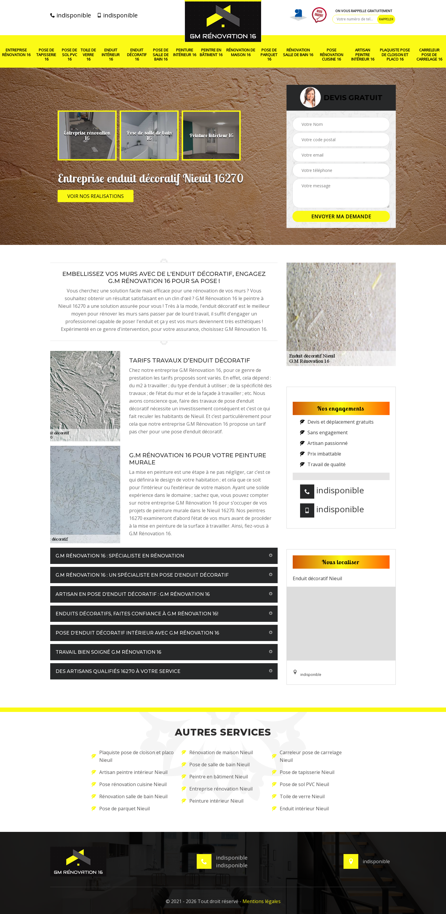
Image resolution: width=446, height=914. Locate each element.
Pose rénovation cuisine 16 (331, 55)
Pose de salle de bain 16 (161, 55)
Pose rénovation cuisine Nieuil (129, 784)
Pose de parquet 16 (269, 55)
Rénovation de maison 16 (240, 52)
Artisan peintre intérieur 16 (362, 55)
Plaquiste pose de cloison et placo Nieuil (133, 756)
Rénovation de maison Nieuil (217, 752)
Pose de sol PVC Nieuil (300, 784)
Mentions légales (261, 901)
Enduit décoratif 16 (137, 55)
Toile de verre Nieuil (298, 796)
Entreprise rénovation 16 (16, 52)
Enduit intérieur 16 (111, 55)
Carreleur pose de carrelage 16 (429, 55)
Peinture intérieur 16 (184, 52)
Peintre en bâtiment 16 (211, 52)
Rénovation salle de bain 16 (298, 52)
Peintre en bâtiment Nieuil (215, 776)
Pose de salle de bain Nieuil (216, 764)
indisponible (70, 15)
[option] (87, 135)
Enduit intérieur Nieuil (300, 808)
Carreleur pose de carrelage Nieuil (307, 756)
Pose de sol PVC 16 (69, 55)
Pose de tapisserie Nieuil (303, 772)
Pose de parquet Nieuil (121, 808)
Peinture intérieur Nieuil (212, 801)
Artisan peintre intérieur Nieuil (129, 772)
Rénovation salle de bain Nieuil (129, 796)
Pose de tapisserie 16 (46, 55)
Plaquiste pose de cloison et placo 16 (395, 55)
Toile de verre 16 (88, 55)
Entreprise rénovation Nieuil (217, 788)
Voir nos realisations (95, 196)
